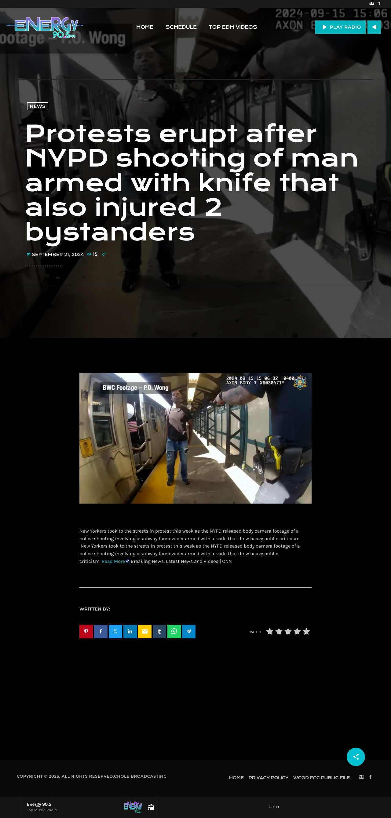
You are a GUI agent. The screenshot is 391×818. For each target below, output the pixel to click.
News (38, 106)
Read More (113, 561)
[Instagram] (371, 4)
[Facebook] (379, 4)
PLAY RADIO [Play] (340, 27)
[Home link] (44, 27)
